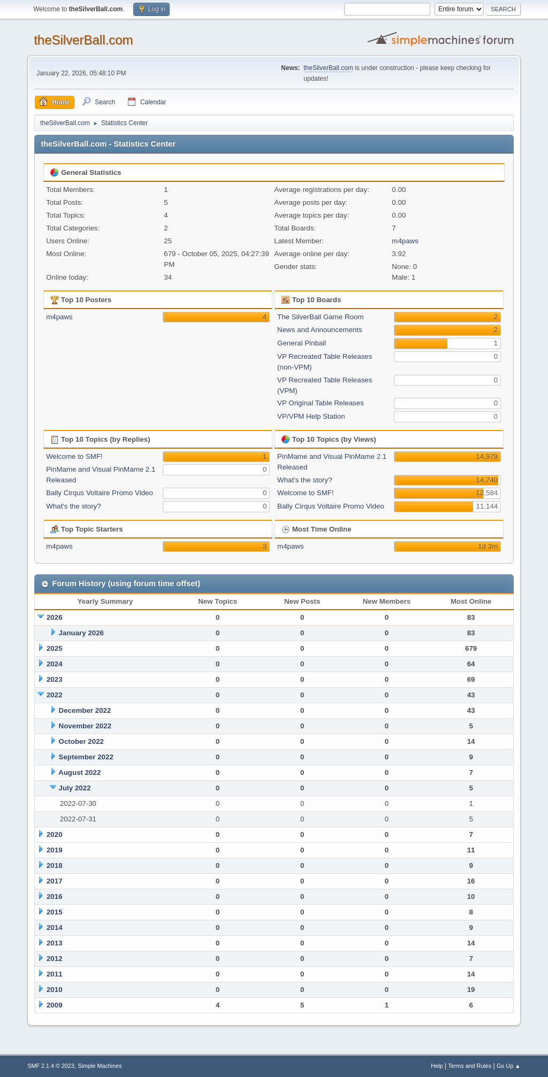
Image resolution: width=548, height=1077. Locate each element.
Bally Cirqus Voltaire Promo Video (99, 493)
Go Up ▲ (509, 1066)
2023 (55, 679)
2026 (55, 617)
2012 (55, 959)
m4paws (405, 241)
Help (437, 1066)
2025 (55, 648)
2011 (55, 974)
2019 (55, 850)
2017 (55, 881)
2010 (55, 990)
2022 (55, 695)
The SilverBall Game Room (320, 317)
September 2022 (86, 757)
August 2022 (79, 772)
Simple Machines (100, 1066)
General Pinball (301, 343)
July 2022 (75, 788)
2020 (55, 834)
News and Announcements (319, 330)
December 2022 (85, 710)
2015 (55, 912)
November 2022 (85, 726)
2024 (55, 664)
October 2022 (81, 741)
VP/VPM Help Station (311, 416)
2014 (55, 928)
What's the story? (73, 506)
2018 (55, 865)
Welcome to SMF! (74, 456)
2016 (55, 897)
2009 (55, 1005)
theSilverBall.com (83, 40)
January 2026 (81, 633)
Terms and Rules (469, 1066)
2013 (55, 943)
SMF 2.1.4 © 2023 (50, 1066)
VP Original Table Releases (320, 403)
